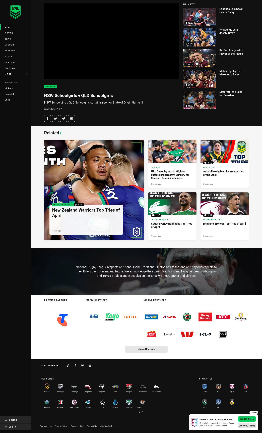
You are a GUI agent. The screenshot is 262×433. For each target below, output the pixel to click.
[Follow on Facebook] (75, 365)
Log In (10, 426)
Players (10, 50)
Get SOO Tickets (247, 419)
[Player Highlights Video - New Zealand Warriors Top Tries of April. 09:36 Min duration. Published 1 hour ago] (94, 190)
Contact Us (92, 426)
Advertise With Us (107, 426)
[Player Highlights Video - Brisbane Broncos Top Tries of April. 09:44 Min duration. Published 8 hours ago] (225, 216)
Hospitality (11, 93)
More (16, 74)
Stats (9, 56)
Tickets (9, 88)
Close (254, 412)
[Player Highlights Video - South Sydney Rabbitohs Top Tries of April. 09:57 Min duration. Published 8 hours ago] (172, 216)
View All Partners (146, 349)
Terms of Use (46, 426)
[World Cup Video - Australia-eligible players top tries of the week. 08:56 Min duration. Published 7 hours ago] (225, 164)
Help (82, 426)
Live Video (50, 86)
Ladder (9, 44)
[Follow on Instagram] (90, 365)
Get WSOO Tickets (247, 425)
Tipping (10, 68)
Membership (11, 82)
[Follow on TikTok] (68, 365)
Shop (7, 99)
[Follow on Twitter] (82, 365)
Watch (9, 33)
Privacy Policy (61, 426)
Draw (8, 39)
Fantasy (10, 62)
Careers (74, 426)
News (8, 27)
